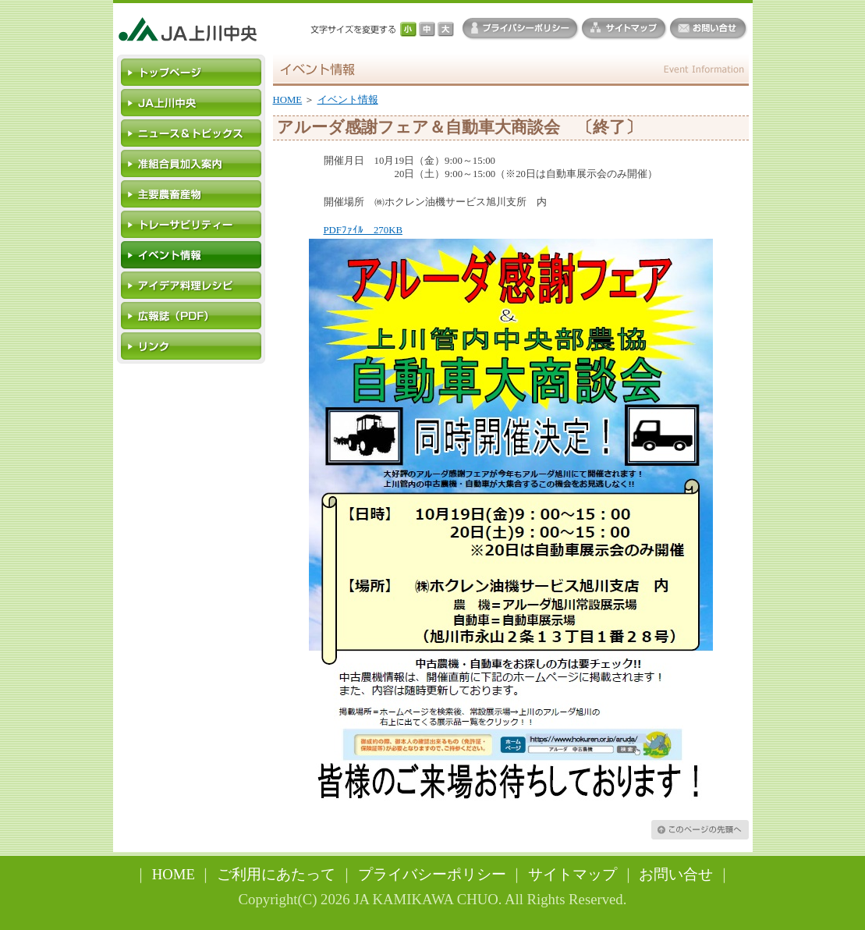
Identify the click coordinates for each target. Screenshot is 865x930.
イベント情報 (347, 99)
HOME (288, 99)
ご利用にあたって (276, 874)
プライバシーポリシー (432, 874)
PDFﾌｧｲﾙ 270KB (363, 230)
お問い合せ (676, 874)
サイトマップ (572, 874)
